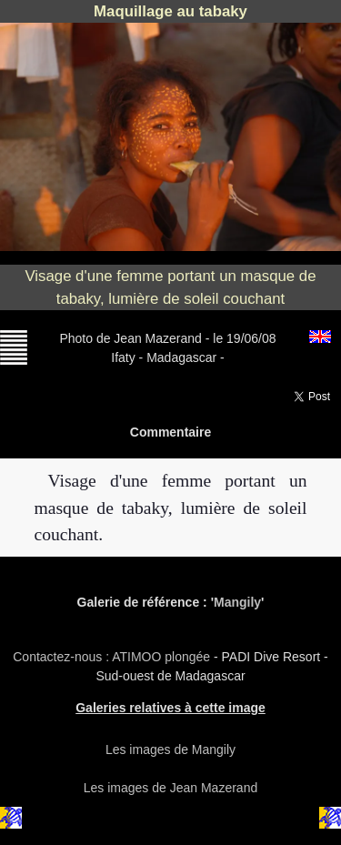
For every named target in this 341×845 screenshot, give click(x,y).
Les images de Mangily (170, 749)
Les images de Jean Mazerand (170, 787)
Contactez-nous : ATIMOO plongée (113, 656)
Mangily (237, 602)
